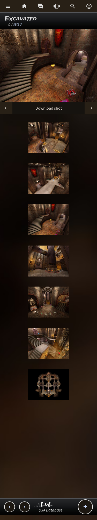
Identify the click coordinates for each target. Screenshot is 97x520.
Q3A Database (51, 510)
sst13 (17, 24)
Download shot (48, 108)
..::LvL (43, 504)
